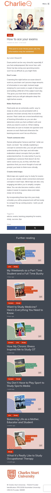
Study (10, 35)
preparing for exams (33, 216)
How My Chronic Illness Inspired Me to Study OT (21, 348)
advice (9, 216)
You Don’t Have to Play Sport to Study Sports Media (25, 384)
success (15, 219)
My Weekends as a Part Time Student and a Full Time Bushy (25, 272)
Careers (10, 303)
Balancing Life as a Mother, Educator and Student (23, 421)
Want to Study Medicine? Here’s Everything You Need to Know (25, 309)
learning (22, 216)
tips (20, 219)
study (9, 219)
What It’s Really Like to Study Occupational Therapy (24, 457)
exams (15, 216)
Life (9, 266)
